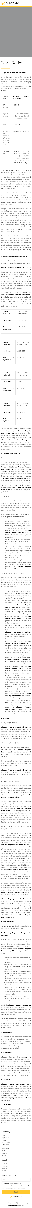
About (3, 1135)
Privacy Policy (18, 1183)
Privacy (4, 1140)
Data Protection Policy (22, 926)
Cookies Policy (6, 1142)
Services (4, 1155)
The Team (4, 1151)
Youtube (4, 1170)
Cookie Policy (21, 1205)
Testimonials (5, 1148)
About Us (4, 1153)
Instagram (5, 1166)
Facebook (4, 1164)
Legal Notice (5, 1138)
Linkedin (4, 1168)
